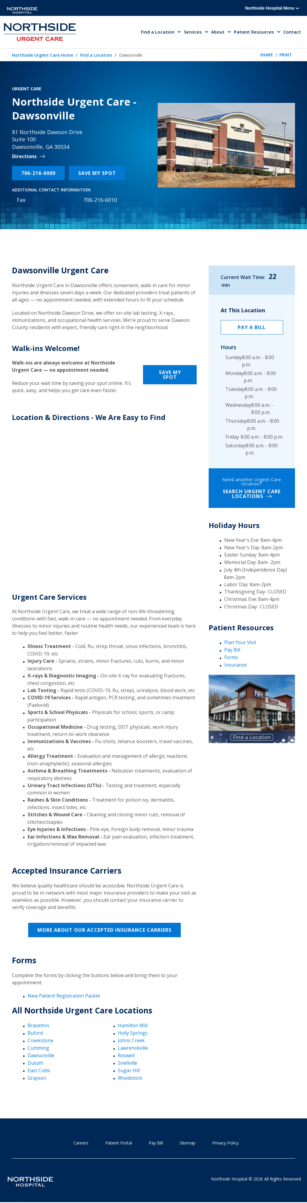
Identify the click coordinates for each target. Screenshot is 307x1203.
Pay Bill (232, 650)
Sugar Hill (129, 1070)
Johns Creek (131, 1040)
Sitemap (187, 1142)
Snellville (127, 1063)
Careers (80, 1142)
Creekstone (41, 1040)
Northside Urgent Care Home (42, 55)
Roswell (126, 1055)
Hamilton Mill (133, 1025)
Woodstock (130, 1077)
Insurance (235, 665)
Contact (292, 32)
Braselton (39, 1025)
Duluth (35, 1063)
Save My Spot (97, 173)
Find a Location (96, 55)
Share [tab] (266, 55)
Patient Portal (118, 1142)
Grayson (37, 1077)
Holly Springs (133, 1033)
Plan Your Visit (240, 642)
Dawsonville (41, 1055)
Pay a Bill (252, 327)
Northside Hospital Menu (272, 8)
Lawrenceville (133, 1048)
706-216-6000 (38, 173)
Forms (231, 657)
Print (285, 55)
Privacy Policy (225, 1142)
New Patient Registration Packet (64, 996)
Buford (35, 1033)
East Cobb (39, 1070)
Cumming (38, 1048)
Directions (24, 157)
